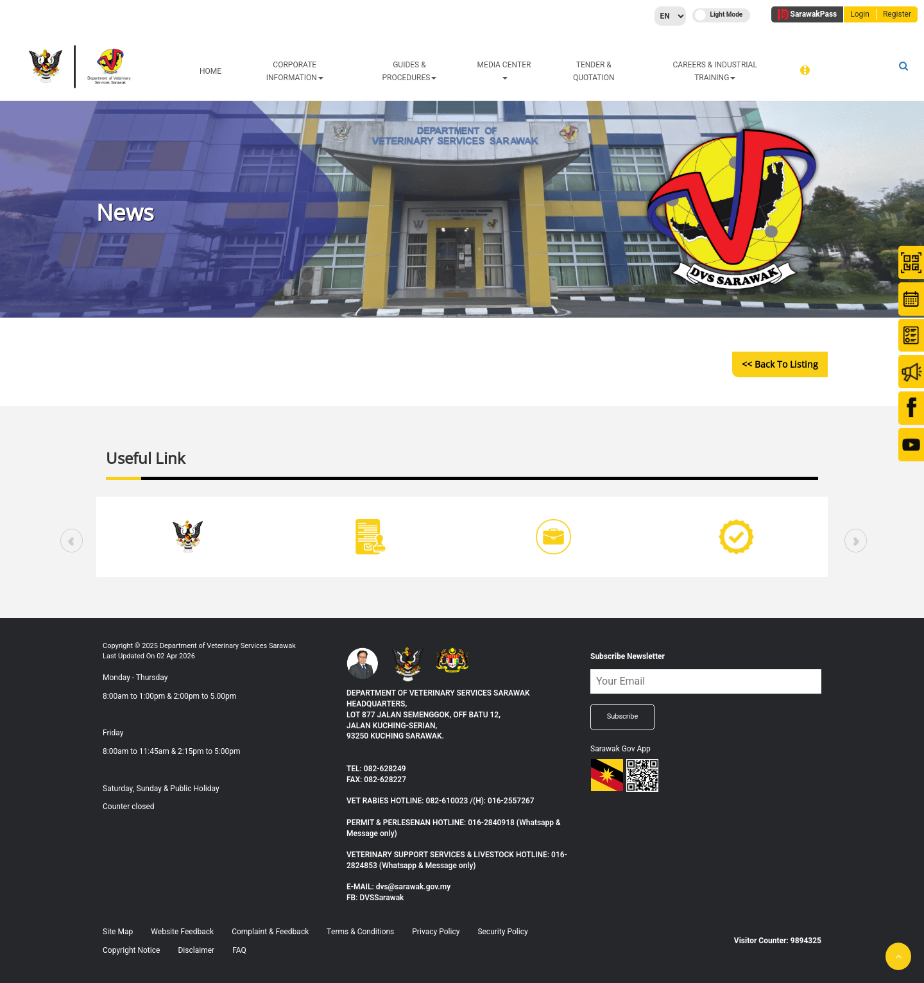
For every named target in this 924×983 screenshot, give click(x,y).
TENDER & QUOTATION (594, 71)
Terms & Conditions (360, 931)
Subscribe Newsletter (627, 656)
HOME (210, 71)
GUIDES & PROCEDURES (409, 71)
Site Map (118, 931)
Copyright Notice (131, 950)
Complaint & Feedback (270, 931)
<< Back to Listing (780, 364)
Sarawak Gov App (620, 749)
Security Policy (502, 931)
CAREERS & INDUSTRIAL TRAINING (715, 71)
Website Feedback (182, 931)
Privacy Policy (435, 931)
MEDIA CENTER (504, 69)
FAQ (239, 950)
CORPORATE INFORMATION (294, 71)
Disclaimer (196, 950)
